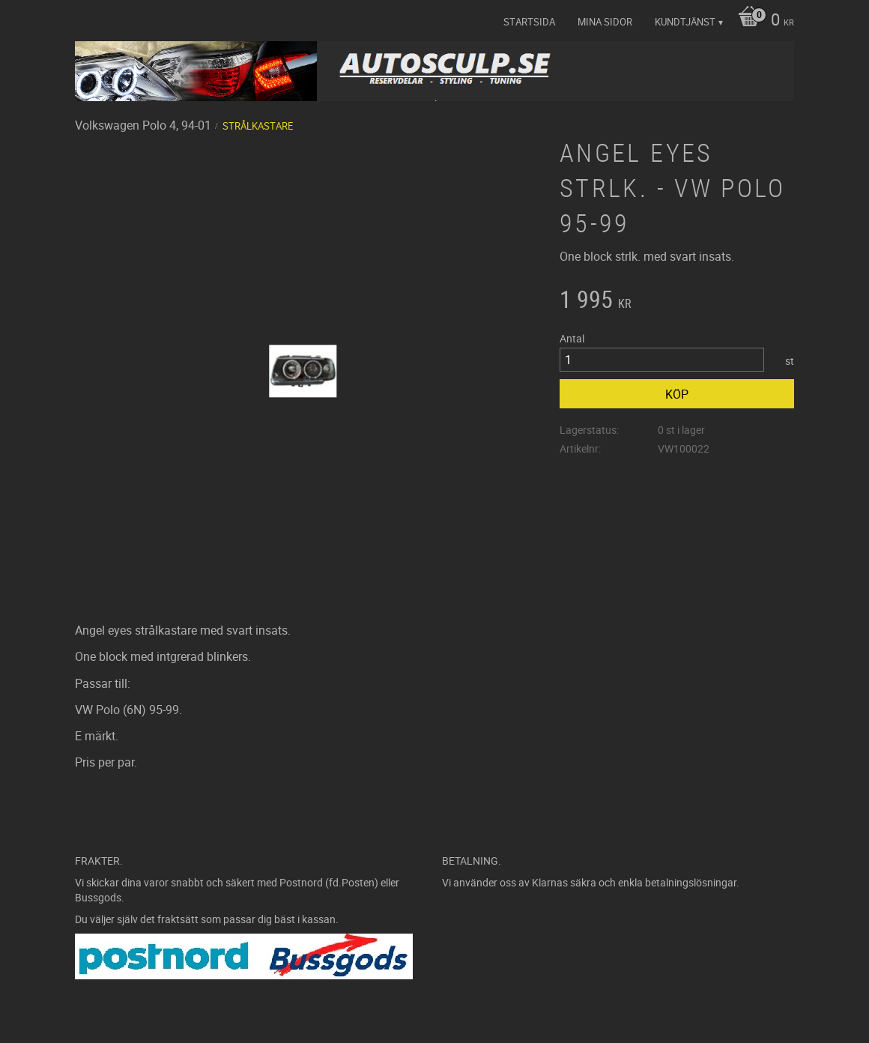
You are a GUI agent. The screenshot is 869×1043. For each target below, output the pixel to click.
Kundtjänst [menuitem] (685, 21)
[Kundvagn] (762, 21)
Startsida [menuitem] (529, 21)
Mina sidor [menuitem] (605, 21)
